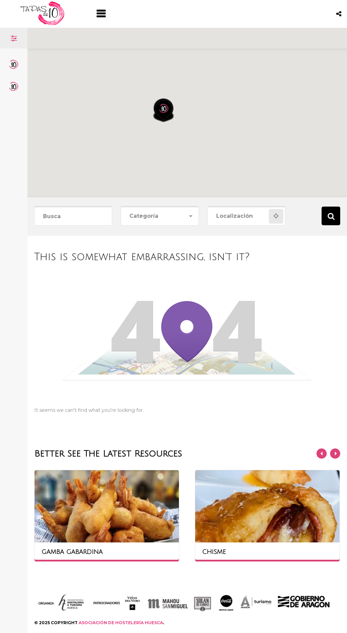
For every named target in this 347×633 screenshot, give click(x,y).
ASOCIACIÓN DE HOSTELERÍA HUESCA (121, 622)
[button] (168, 85)
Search (331, 216)
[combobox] (159, 216)
